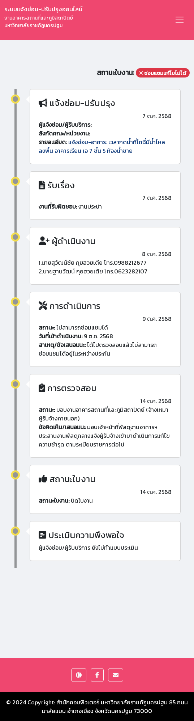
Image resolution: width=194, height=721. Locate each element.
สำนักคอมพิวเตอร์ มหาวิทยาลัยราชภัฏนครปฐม (112, 702)
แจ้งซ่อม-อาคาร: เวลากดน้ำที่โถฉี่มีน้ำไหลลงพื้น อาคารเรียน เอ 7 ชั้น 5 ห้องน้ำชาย (102, 146)
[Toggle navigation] (179, 20)
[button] (78, 675)
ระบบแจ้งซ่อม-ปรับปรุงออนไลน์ (43, 16)
